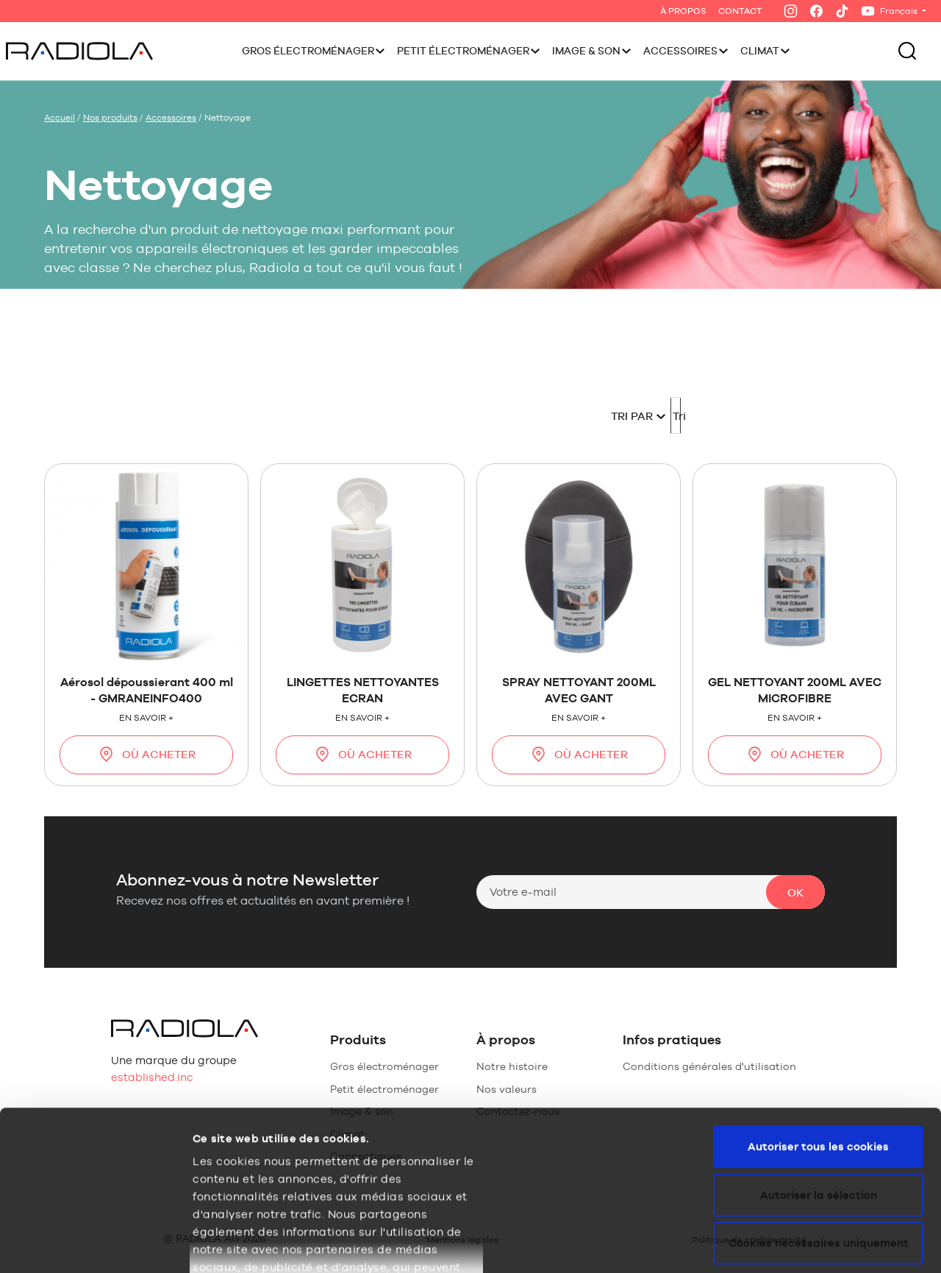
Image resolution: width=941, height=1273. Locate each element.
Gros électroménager (308, 51)
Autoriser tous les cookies (818, 997)
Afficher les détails (245, 1244)
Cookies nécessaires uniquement (819, 1093)
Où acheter (146, 754)
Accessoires (680, 51)
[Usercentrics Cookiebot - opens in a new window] (95, 1244)
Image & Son (586, 51)
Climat (759, 51)
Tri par (505, 416)
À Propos (683, 11)
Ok (795, 892)
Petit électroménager (463, 51)
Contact (740, 11)
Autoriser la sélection (818, 1045)
